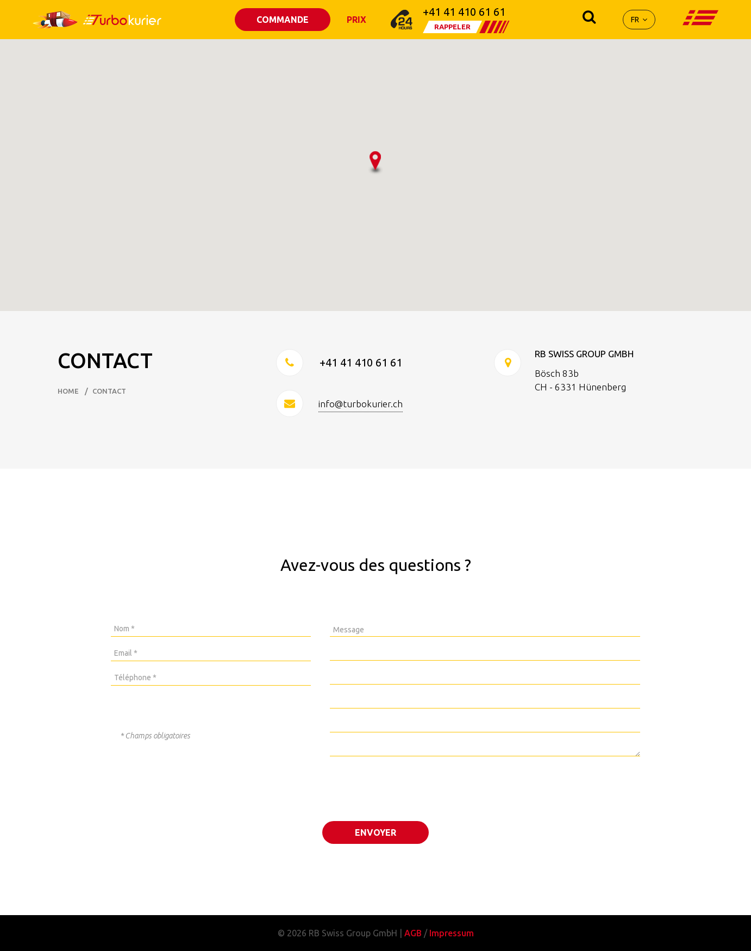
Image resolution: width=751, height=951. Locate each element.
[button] (375, 163)
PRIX (356, 19)
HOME (68, 391)
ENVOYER (375, 832)
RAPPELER (452, 26)
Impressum (451, 933)
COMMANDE (282, 19)
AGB (413, 933)
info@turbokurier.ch (360, 404)
